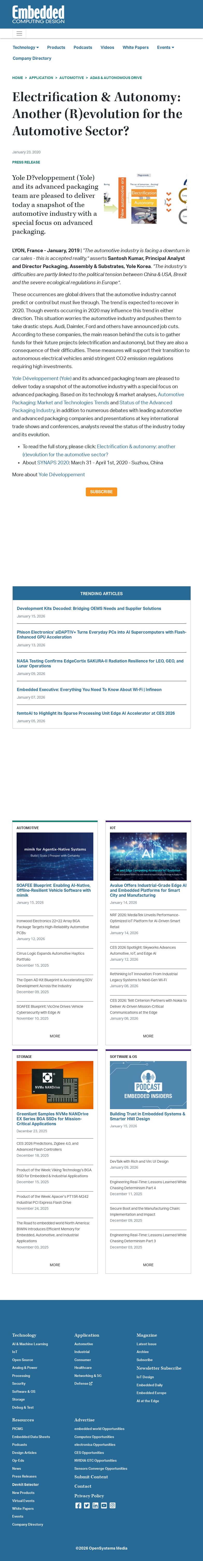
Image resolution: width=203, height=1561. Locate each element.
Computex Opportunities (94, 1437)
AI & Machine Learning (30, 1344)
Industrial (81, 1352)
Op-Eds (18, 1460)
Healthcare (83, 1367)
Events (17, 1516)
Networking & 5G (87, 1375)
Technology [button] (26, 47)
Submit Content (91, 1477)
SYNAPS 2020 (53, 462)
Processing (21, 1375)
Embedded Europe (151, 1393)
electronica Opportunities (94, 1444)
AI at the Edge (148, 1401)
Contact (83, 1486)
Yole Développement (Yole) (42, 378)
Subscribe (101, 492)
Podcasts (83, 47)
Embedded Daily (150, 1385)
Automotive (71, 78)
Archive (143, 1352)
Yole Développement (62, 474)
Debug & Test (23, 1407)
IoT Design (145, 1377)
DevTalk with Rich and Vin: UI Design (139, 1161)
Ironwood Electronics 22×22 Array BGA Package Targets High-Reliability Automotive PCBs (53, 927)
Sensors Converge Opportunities (100, 1468)
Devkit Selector (25, 1485)
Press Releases (24, 1476)
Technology (24, 1335)
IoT (14, 1352)
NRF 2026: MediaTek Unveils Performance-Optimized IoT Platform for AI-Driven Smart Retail (145, 921)
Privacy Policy (89, 1496)
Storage (18, 1399)
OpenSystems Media (108, 1548)
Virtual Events (23, 1501)
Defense (83, 1383)
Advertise (84, 1420)
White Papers (136, 47)
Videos (107, 47)
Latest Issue (147, 1344)
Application (41, 78)
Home (17, 78)
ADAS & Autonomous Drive (116, 78)
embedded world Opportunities (99, 1428)
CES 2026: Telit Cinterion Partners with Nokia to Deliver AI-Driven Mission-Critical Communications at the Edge (148, 1006)
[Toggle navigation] (19, 33)
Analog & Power (24, 1367)
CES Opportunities (89, 1452)
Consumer (82, 1360)
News (16, 1468)
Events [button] (165, 47)
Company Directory (32, 58)
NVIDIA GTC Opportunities (95, 1460)
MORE (55, 1036)
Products (56, 47)
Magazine (147, 1335)
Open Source (22, 1360)
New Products (23, 1492)
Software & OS (23, 1391)
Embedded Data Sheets (31, 1437)
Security (18, 1383)
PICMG (17, 1428)
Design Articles (24, 1452)
